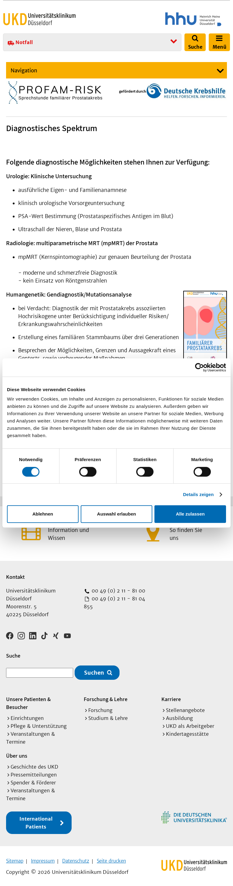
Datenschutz (75, 859)
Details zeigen (198, 494)
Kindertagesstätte (187, 732)
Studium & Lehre (108, 716)
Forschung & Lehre (105, 696)
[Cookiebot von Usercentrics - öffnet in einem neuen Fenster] (199, 367)
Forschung (100, 708)
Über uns (16, 753)
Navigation (24, 70)
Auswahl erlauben (116, 513)
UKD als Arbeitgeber (190, 724)
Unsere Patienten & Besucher (28, 700)
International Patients (35, 821)
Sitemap (14, 859)
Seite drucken (111, 859)
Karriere (171, 696)
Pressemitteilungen (34, 773)
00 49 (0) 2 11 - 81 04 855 (114, 603)
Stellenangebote (185, 708)
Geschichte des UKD (34, 765)
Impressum (43, 859)
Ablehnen (42, 513)
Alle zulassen (190, 513)
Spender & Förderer (33, 780)
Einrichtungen (27, 716)
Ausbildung (179, 716)
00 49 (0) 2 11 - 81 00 (117, 591)
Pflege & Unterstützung (39, 724)
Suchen (94, 670)
